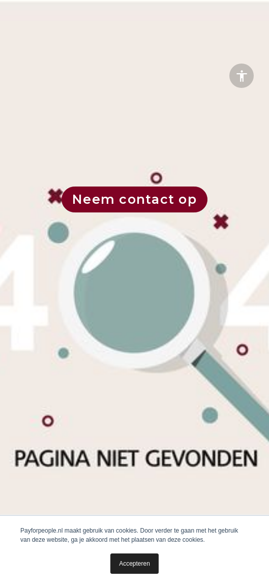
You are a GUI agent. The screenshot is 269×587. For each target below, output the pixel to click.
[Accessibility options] (241, 76)
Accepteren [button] (134, 563)
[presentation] (134, 292)
